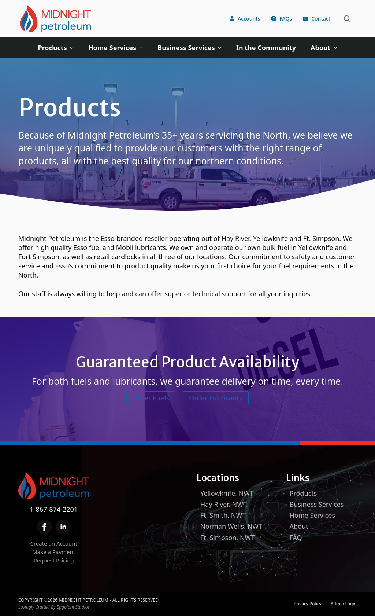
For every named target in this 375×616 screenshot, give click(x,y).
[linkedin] (63, 527)
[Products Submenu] (74, 47)
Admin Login (344, 604)
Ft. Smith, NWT (223, 515)
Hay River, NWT (223, 504)
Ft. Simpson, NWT (227, 537)
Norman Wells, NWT (231, 526)
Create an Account (53, 543)
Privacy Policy (308, 604)
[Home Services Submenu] (143, 47)
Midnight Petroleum (83, 600)
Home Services (112, 47)
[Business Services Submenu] (222, 47)
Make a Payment (53, 552)
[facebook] (44, 527)
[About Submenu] (338, 47)
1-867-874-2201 (54, 509)
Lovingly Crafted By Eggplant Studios (54, 607)
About (321, 47)
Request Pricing (54, 560)
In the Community (266, 47)
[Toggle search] (347, 18)
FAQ (296, 537)
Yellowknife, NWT (226, 493)
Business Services (186, 47)
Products (52, 47)
